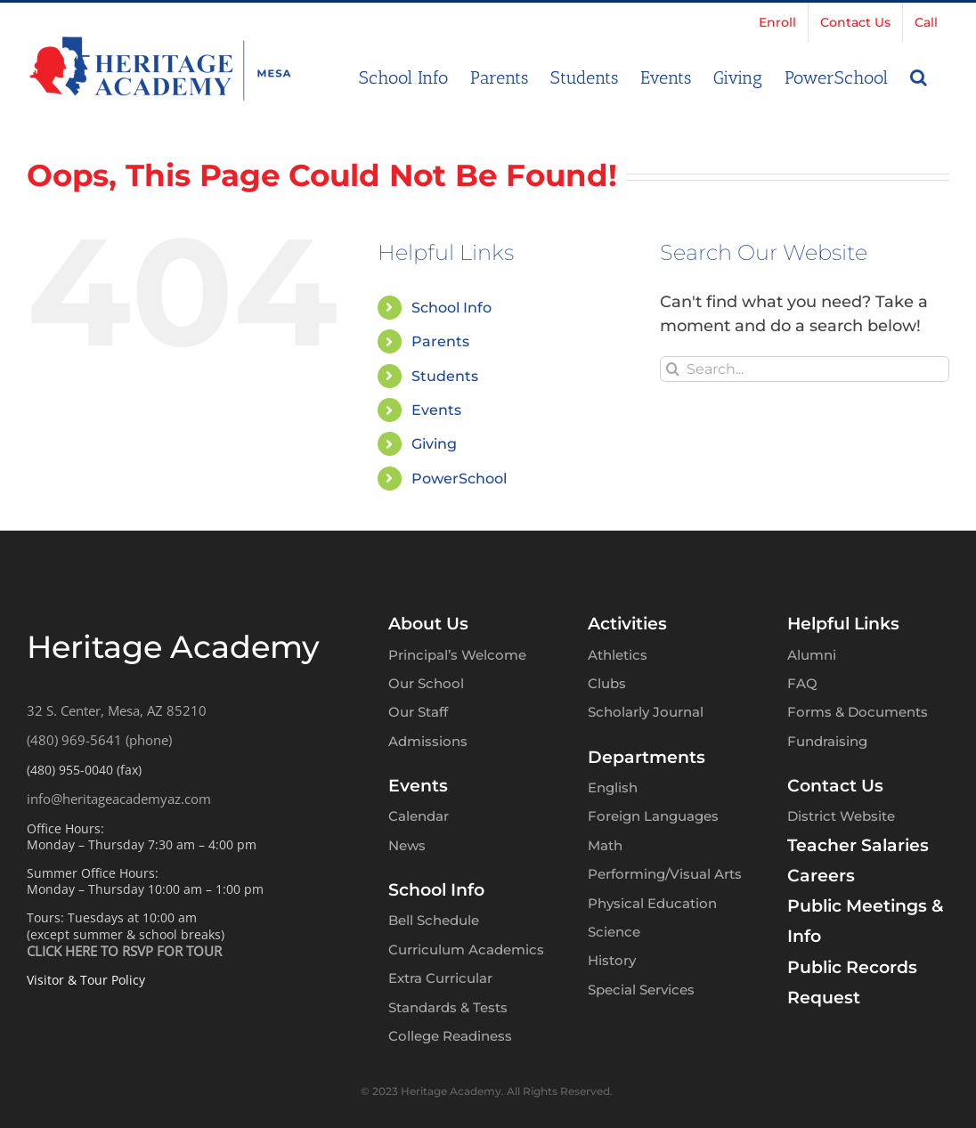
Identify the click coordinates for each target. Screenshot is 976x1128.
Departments (646, 757)
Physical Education (652, 903)
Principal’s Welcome (457, 654)
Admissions (428, 741)
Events (436, 410)
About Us (428, 623)
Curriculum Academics (466, 949)
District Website (841, 815)
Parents (440, 341)
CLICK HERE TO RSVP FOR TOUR (124, 951)
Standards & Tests (448, 1007)
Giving (434, 443)
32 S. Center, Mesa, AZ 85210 (117, 710)
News (407, 845)
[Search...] (804, 369)
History (612, 960)
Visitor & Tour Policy (86, 979)
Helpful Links (843, 623)
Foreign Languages (653, 815)
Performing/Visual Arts (665, 873)
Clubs (607, 683)
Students (444, 376)
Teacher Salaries (858, 845)
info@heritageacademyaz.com (119, 798)
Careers (821, 875)
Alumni (811, 654)
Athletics (617, 654)
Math (605, 845)
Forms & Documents (857, 711)
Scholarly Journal (646, 711)
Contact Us (835, 785)
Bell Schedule (433, 920)
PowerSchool (459, 478)
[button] (918, 76)
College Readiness (450, 1035)
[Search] (673, 369)
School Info (451, 307)
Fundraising (827, 741)
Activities (627, 623)
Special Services (641, 989)
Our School (426, 683)
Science (614, 931)
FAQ (802, 683)
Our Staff (418, 711)
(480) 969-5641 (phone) (99, 740)
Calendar (418, 815)
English (613, 787)
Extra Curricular (440, 978)
